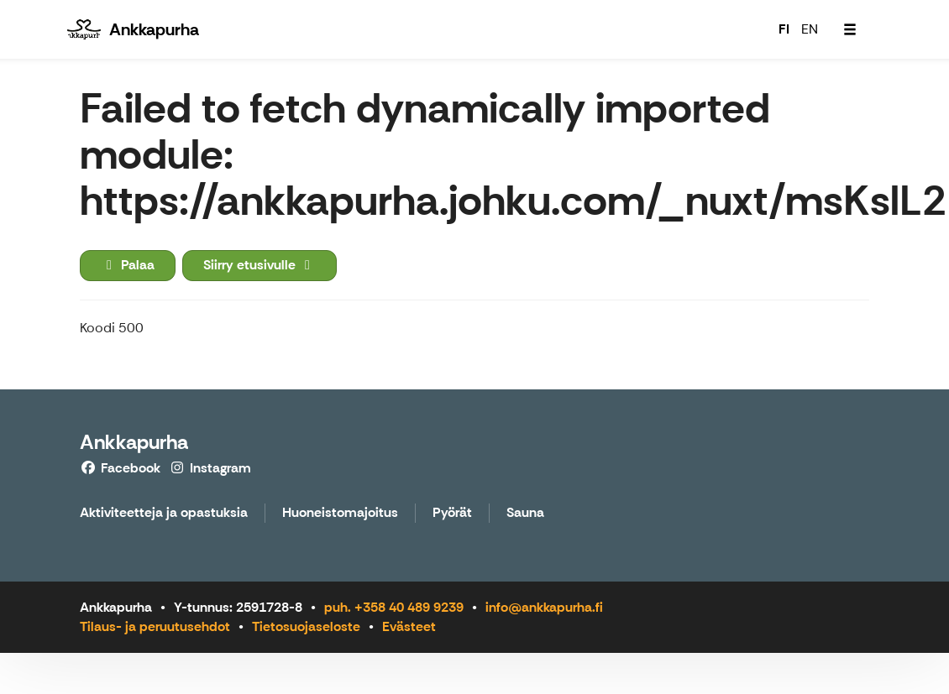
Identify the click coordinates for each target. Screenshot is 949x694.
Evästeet (409, 626)
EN (809, 29)
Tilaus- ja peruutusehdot (155, 626)
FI (784, 29)
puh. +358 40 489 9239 (394, 607)
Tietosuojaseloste (306, 626)
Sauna (525, 513)
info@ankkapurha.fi (544, 607)
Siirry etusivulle (259, 265)
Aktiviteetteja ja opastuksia (164, 513)
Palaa (128, 265)
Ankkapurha (134, 442)
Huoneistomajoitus (340, 513)
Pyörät (452, 513)
